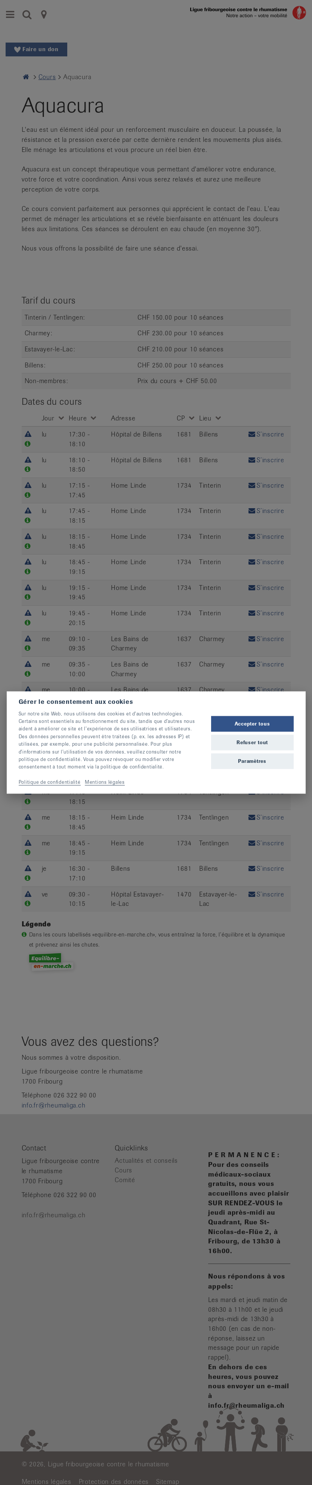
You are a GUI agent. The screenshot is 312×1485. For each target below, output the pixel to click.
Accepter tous (252, 723)
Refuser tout (252, 742)
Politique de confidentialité (50, 782)
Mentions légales (105, 782)
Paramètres (252, 761)
